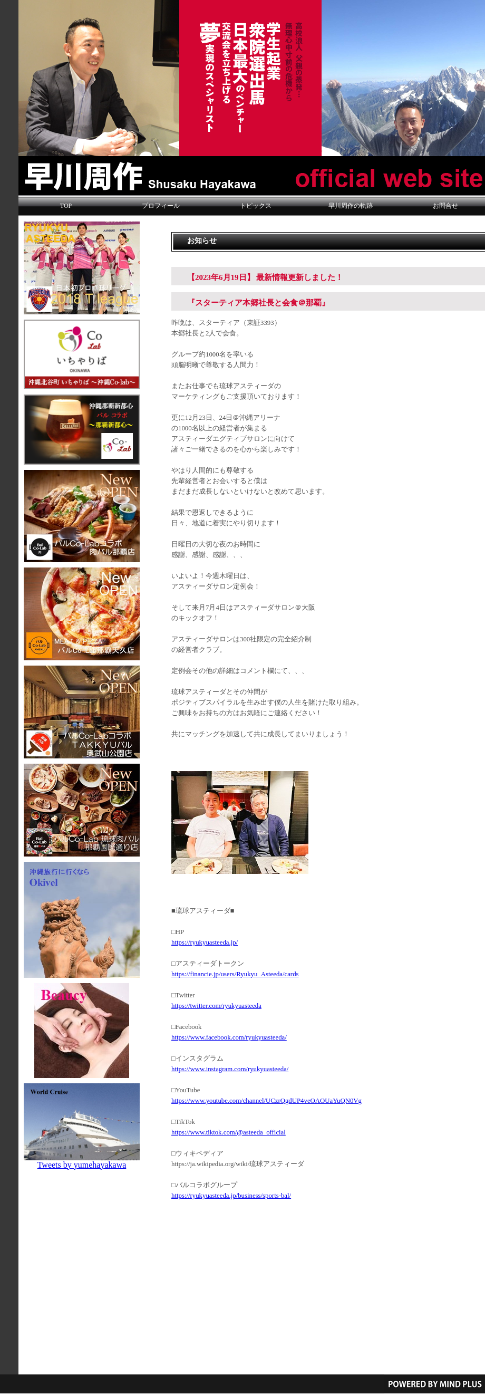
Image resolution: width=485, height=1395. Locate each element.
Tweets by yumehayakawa (82, 1164)
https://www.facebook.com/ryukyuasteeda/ (229, 1037)
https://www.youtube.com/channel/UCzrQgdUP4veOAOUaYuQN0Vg (266, 1100)
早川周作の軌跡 (350, 205)
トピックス (255, 205)
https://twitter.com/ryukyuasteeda (216, 1005)
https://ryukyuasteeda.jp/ (204, 942)
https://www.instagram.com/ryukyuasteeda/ (229, 1069)
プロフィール (161, 205)
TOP (66, 205)
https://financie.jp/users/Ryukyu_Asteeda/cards (235, 974)
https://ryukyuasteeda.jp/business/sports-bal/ (231, 1195)
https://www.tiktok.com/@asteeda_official (228, 1132)
